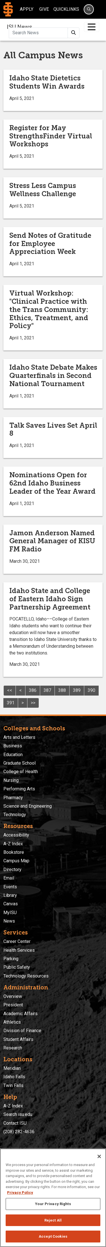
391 (10, 702)
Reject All (53, 1220)
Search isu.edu (17, 1114)
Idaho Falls (14, 1076)
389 (77, 690)
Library (10, 895)
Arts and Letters (19, 737)
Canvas (10, 903)
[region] (53, 1197)
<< (9, 690)
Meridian (12, 1068)
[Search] (89, 9)
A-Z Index (13, 843)
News (9, 921)
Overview (12, 996)
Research (12, 1048)
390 (91, 690)
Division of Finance (22, 1030)
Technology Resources (26, 976)
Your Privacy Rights (53, 1204)
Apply (26, 9)
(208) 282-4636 (18, 1131)
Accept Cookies (53, 1236)
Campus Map (16, 860)
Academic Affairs (20, 1013)
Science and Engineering (27, 806)
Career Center (17, 941)
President (13, 1005)
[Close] (99, 1156)
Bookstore (13, 852)
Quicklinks (66, 9)
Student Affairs (18, 1039)
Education (13, 754)
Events (10, 886)
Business (12, 745)
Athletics (12, 1022)
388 (62, 690)
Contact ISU (15, 1123)
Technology (14, 814)
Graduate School (19, 763)
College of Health (20, 771)
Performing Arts (19, 789)
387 (47, 690)
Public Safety (16, 967)
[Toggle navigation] (91, 27)
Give (44, 9)
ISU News (19, 26)
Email (8, 878)
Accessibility (16, 835)
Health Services (19, 950)
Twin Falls (13, 1085)
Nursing (11, 780)
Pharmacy (13, 797)
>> (33, 702)
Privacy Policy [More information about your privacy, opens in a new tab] (20, 1192)
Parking (10, 958)
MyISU (10, 912)
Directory (12, 869)
